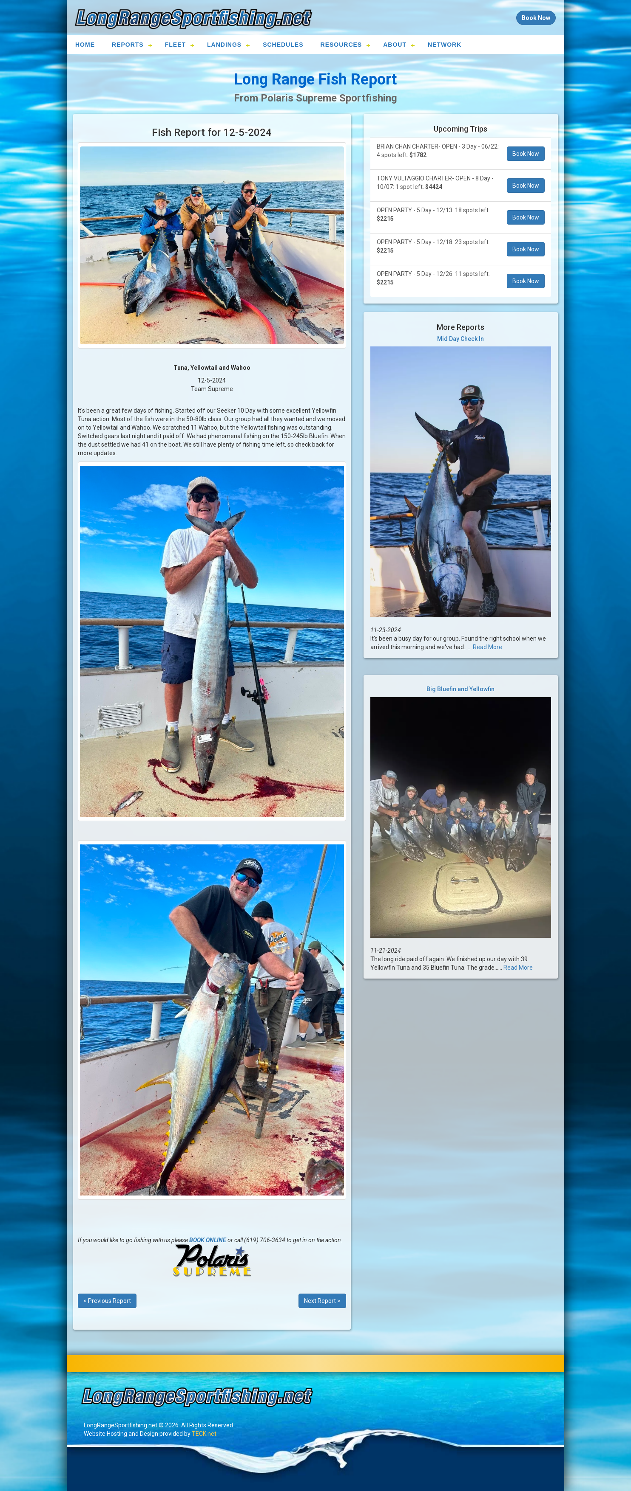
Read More (487, 647)
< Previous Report (107, 1300)
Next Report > (322, 1300)
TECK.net (204, 1433)
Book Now (525, 153)
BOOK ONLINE (207, 1240)
